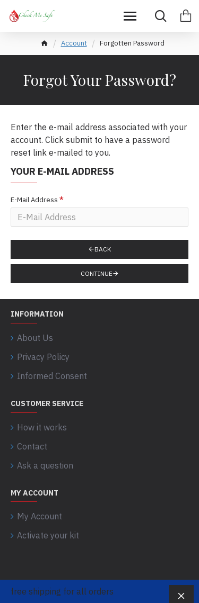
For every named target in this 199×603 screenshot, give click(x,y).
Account (74, 43)
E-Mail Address (34, 199)
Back (102, 249)
